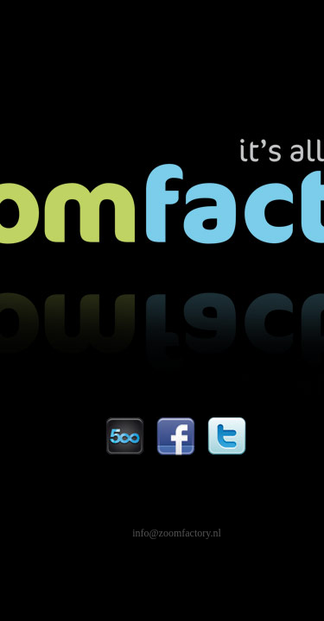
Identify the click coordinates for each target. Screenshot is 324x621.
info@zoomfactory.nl (176, 533)
